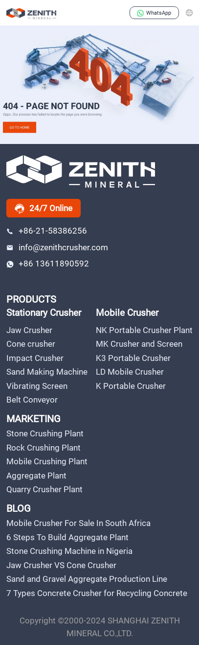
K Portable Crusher (131, 386)
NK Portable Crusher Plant (144, 330)
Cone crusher (30, 344)
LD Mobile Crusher (130, 372)
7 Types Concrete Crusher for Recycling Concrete (96, 593)
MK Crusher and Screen (139, 344)
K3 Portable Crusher (133, 358)
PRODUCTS (31, 299)
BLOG (18, 508)
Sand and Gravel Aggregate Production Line (86, 579)
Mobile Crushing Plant (47, 461)
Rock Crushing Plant (43, 448)
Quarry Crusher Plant (44, 489)
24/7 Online (44, 208)
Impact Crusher (35, 358)
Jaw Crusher (29, 330)
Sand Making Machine (47, 372)
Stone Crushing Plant (45, 433)
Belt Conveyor (32, 400)
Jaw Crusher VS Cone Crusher (61, 565)
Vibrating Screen (36, 386)
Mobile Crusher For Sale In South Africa (78, 523)
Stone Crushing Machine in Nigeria (69, 551)
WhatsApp (154, 13)
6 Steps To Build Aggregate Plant (67, 537)
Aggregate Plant (36, 475)
